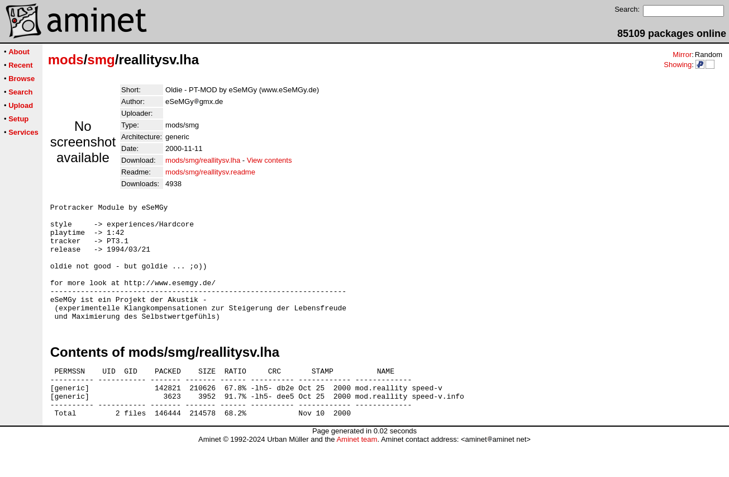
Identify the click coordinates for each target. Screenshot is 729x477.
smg (101, 59)
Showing (678, 64)
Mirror (682, 54)
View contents (269, 160)
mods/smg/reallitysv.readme (210, 172)
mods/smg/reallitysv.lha (202, 160)
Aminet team (356, 473)
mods (66, 59)
